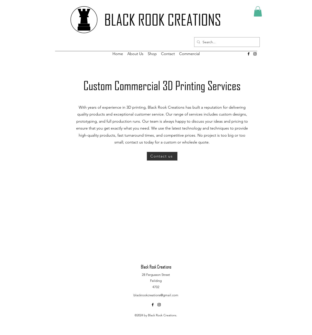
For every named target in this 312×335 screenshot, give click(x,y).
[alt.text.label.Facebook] (248, 54)
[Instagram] (255, 54)
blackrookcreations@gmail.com (156, 295)
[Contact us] (162, 156)
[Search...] (227, 42)
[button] (258, 11)
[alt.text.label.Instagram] (159, 305)
